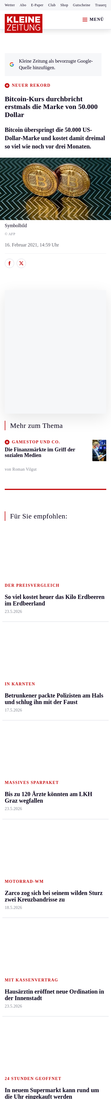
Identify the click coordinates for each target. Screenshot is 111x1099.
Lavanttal (47, 598)
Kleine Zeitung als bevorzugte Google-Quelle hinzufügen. (51, 64)
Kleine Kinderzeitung (86, 730)
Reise (78, 609)
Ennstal (12, 575)
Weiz (9, 673)
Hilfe (43, 709)
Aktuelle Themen (81, 701)
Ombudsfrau (84, 598)
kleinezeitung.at (37, 962)
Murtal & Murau (20, 616)
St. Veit (45, 632)
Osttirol (45, 621)
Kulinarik (82, 632)
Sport (10, 697)
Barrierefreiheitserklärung (32, 925)
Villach (45, 643)
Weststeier (14, 684)
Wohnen (80, 621)
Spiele (44, 743)
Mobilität (81, 586)
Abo (23, 5)
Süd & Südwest (19, 650)
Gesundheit (83, 575)
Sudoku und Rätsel (84, 759)
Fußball (12, 732)
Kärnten (47, 564)
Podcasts (81, 774)
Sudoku (45, 755)
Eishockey (15, 777)
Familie (80, 655)
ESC (77, 797)
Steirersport (16, 709)
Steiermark (16, 564)
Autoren (46, 720)
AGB (37, 909)
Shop (64, 5)
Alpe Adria (83, 715)
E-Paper (37, 5)
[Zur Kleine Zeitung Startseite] (24, 23)
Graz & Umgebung (15, 590)
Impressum (16, 909)
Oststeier (13, 638)
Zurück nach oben (55, 548)
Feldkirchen (49, 586)
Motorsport (15, 755)
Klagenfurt (48, 575)
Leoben (12, 604)
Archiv (45, 732)
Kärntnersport (18, 720)
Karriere (80, 643)
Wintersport (16, 766)
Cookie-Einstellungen (26, 941)
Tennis (11, 743)
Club (52, 5)
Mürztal (12, 627)
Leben (79, 564)
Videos (79, 785)
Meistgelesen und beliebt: (30, 820)
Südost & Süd (18, 661)
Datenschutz (59, 909)
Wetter (10, 5)
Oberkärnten (50, 609)
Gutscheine (82, 5)
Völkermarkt (50, 655)
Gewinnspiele (86, 744)
